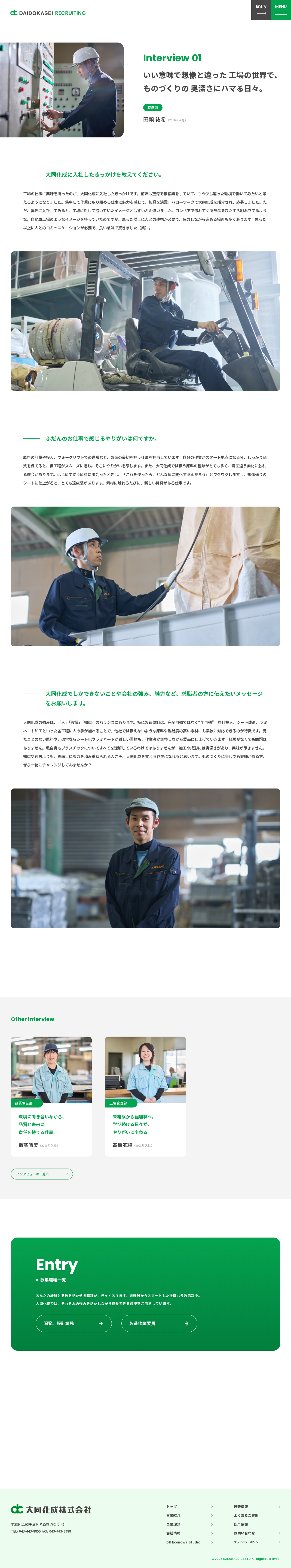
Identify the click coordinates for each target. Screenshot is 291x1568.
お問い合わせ (244, 1533)
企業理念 (173, 1524)
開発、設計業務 (59, 1328)
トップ (171, 1506)
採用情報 (241, 1524)
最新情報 (241, 1506)
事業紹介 (173, 1515)
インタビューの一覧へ (32, 1174)
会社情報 (173, 1533)
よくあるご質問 (246, 1515)
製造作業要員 (142, 1328)
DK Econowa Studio (183, 1542)
